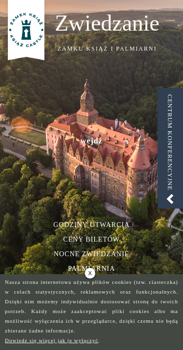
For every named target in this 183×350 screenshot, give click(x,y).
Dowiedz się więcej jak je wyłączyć (51, 340)
